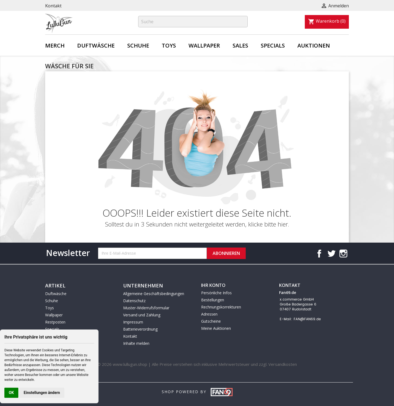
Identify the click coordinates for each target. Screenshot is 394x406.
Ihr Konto (213, 285)
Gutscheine (211, 321)
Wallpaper (204, 45)
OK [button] (11, 392)
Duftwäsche (96, 45)
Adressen (209, 314)
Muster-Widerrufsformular (146, 307)
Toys (169, 45)
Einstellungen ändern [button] (42, 392)
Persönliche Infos (216, 292)
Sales (240, 45)
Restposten (55, 322)
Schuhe (138, 45)
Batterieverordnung (140, 329)
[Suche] (193, 21)
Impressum (133, 322)
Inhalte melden (136, 343)
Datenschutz (134, 300)
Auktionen (313, 45)
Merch (55, 45)
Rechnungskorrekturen (221, 307)
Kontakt (53, 6)
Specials (273, 45)
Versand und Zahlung (141, 314)
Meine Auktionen (216, 328)
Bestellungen (212, 299)
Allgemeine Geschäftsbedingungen (153, 293)
